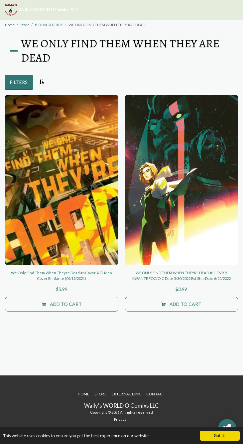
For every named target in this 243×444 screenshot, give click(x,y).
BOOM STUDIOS (49, 25)
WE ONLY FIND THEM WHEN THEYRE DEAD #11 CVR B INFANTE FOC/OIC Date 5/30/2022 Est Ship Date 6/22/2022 (181, 276)
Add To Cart (62, 304)
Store (25, 25)
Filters (19, 82)
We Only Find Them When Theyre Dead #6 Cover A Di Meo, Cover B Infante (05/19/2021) (61, 276)
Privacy (120, 419)
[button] (234, 10)
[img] (61, 180)
